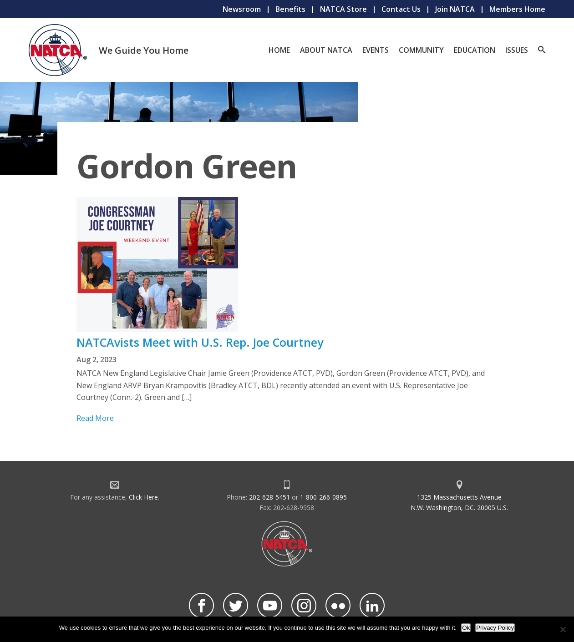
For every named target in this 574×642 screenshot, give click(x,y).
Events (375, 50)
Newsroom (242, 9)
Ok (466, 627)
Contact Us (401, 9)
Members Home (517, 9)
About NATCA (326, 50)
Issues (516, 50)
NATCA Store (343, 9)
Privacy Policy (495, 627)
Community (421, 50)
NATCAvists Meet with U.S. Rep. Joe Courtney (199, 342)
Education (474, 50)
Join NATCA (455, 9)
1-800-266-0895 (323, 497)
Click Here (143, 497)
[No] (562, 629)
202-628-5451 (269, 497)
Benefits (290, 9)
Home (279, 50)
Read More (95, 418)
